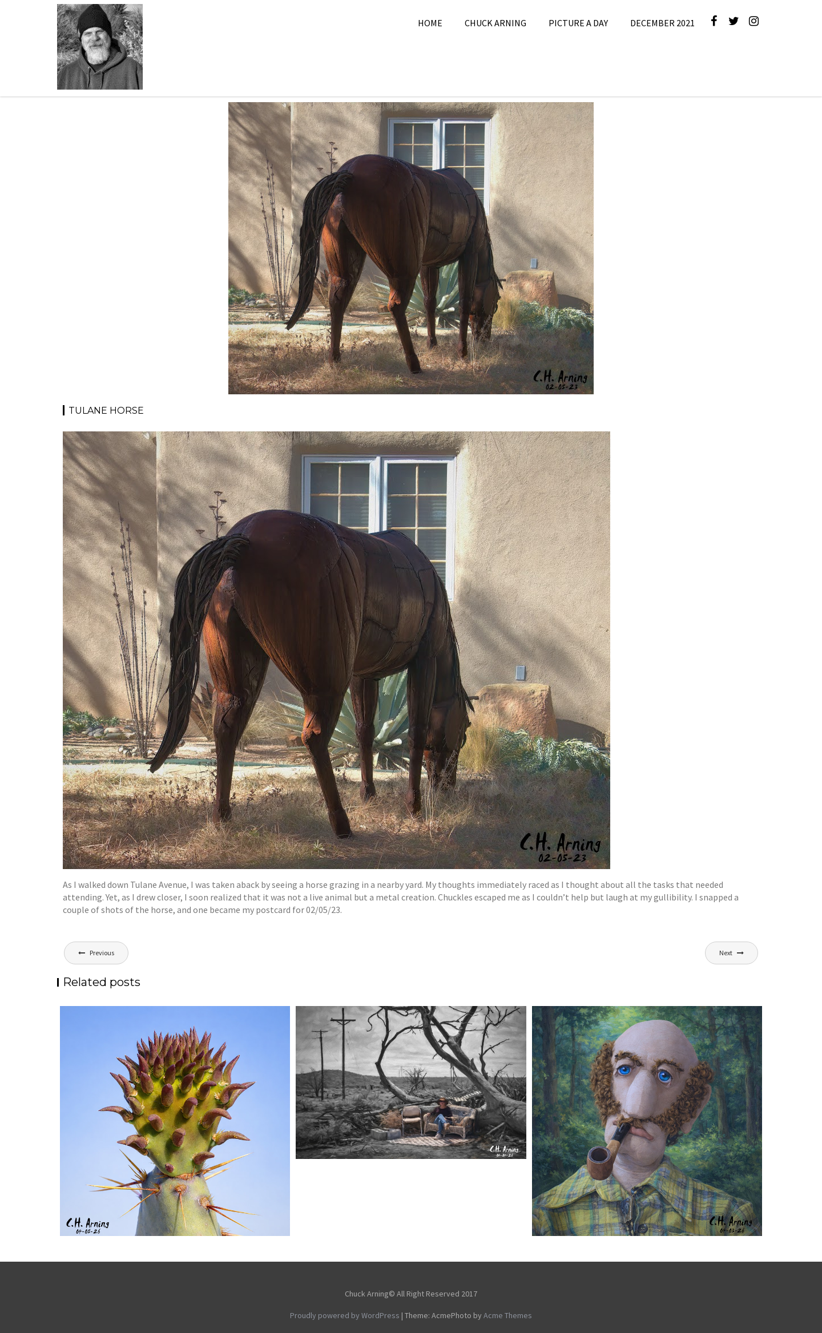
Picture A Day (578, 23)
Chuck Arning (495, 23)
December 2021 (662, 23)
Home (430, 23)
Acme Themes (507, 1315)
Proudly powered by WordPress (345, 1315)
